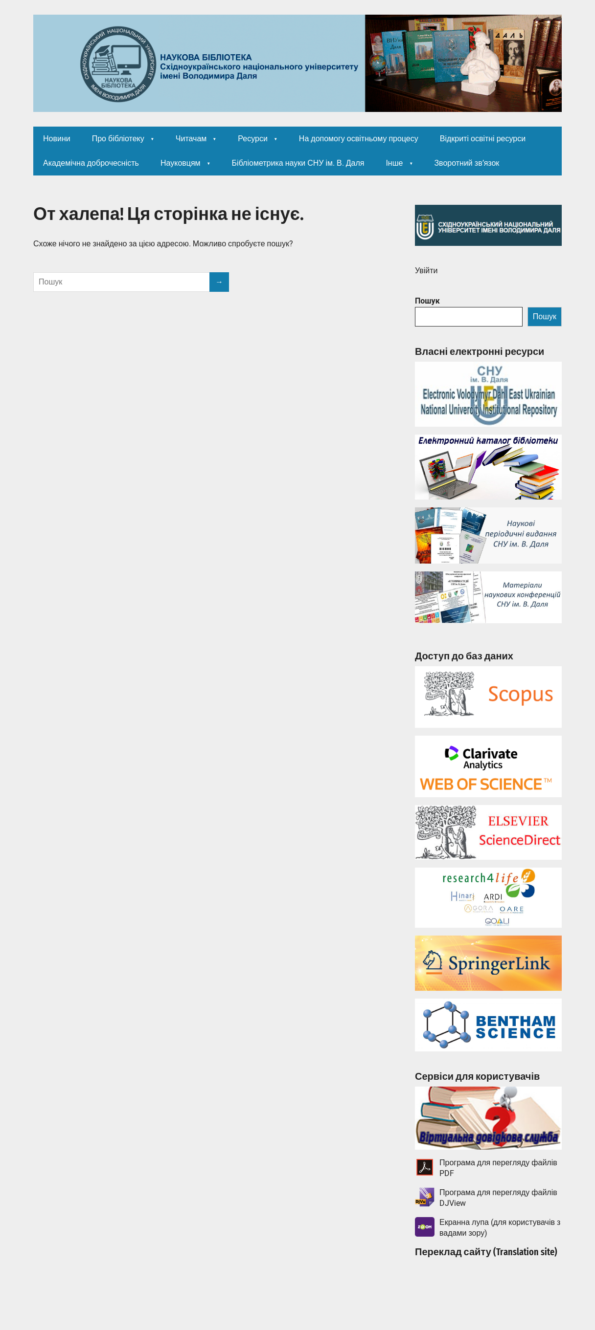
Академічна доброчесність (91, 163)
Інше (394, 163)
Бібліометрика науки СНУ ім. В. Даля (298, 163)
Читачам (191, 138)
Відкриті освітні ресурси (483, 138)
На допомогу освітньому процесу (358, 138)
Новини (56, 138)
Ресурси (253, 138)
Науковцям (180, 163)
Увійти (426, 270)
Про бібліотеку (118, 138)
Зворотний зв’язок (466, 163)
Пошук (427, 300)
